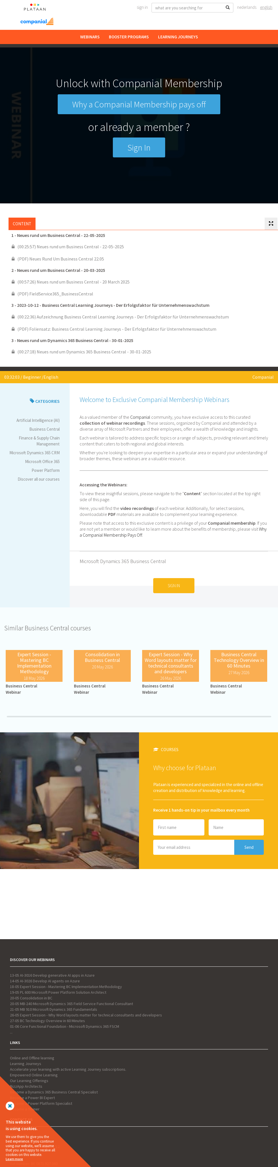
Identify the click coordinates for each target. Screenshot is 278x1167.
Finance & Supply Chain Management (39, 441)
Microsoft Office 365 (42, 461)
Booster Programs (129, 36)
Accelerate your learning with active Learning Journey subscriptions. (68, 1069)
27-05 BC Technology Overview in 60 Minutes (47, 1020)
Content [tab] (22, 223)
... (11, 1032)
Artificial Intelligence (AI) (38, 420)
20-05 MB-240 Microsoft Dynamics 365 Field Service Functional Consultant (71, 1003)
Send (249, 847)
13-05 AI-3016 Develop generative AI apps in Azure (52, 975)
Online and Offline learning (32, 1057)
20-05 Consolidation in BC (31, 998)
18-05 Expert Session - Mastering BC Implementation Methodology (66, 986)
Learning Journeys (178, 36)
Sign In (142, 7)
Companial (263, 377)
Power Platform (46, 470)
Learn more (14, 1159)
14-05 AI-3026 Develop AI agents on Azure (45, 980)
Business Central (44, 429)
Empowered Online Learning (34, 1075)
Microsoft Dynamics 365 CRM (34, 452)
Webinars (89, 36)
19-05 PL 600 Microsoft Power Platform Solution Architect (58, 992)
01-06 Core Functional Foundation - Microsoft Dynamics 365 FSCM (64, 1026)
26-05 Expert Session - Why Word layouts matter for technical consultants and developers (86, 1015)
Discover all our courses (39, 479)
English (266, 7)
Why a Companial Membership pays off (139, 104)
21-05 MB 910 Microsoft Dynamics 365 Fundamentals (53, 1009)
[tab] (271, 224)
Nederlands (246, 7)
